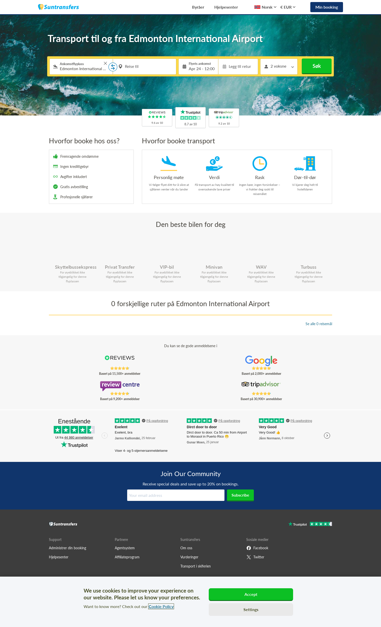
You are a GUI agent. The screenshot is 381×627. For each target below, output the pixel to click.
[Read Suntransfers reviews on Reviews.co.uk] (119, 361)
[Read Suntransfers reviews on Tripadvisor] (261, 386)
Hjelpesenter (226, 7)
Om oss (186, 548)
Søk (317, 66)
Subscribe (240, 495)
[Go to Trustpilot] (310, 524)
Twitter (255, 557)
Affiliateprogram (127, 557)
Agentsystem (125, 548)
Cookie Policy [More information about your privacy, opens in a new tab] (161, 606)
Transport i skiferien (195, 566)
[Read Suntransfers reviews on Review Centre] (119, 386)
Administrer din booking (67, 548)
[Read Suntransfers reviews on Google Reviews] (261, 361)
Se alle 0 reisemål (319, 324)
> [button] (105, 63)
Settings (250, 609)
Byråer (198, 7)
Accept (251, 594)
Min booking (326, 7)
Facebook (257, 548)
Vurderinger (189, 557)
